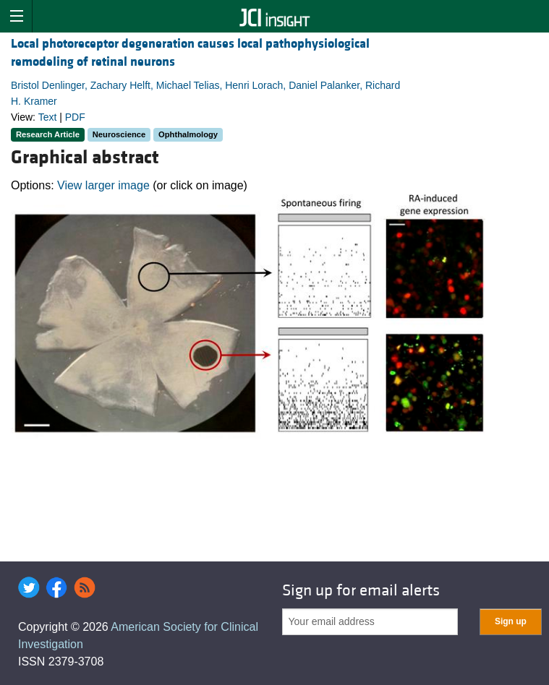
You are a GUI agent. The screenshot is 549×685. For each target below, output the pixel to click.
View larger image (103, 185)
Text (47, 117)
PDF (75, 117)
